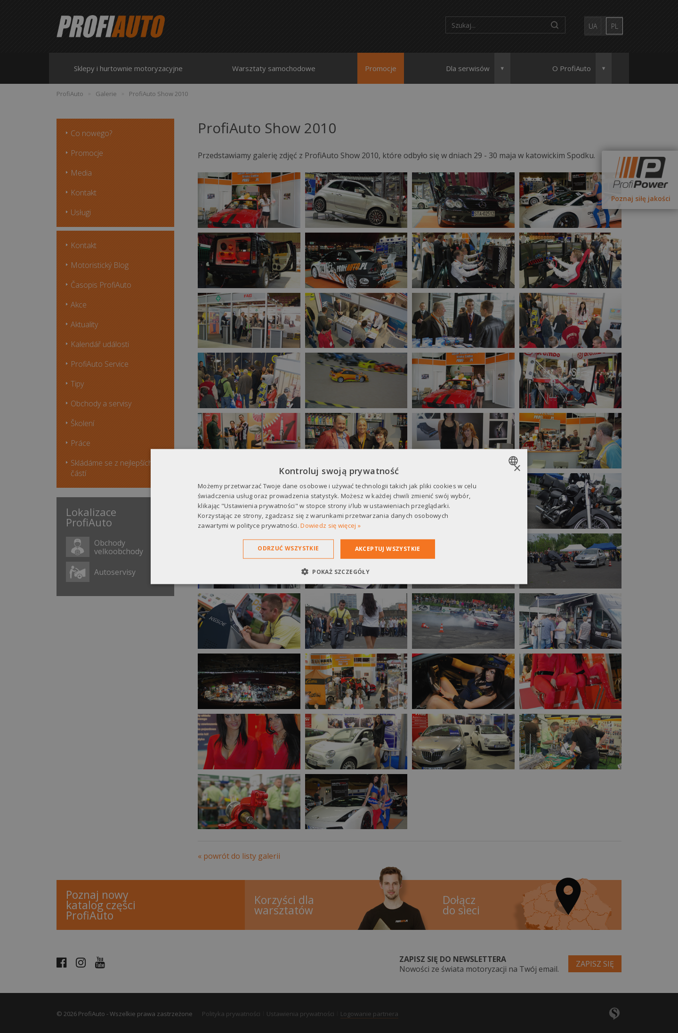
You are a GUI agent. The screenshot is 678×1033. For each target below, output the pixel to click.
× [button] (516, 468)
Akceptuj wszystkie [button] (387, 549)
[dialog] (339, 516)
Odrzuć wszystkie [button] (288, 548)
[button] (339, 571)
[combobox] (514, 461)
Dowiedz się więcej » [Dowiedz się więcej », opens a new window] (330, 525)
